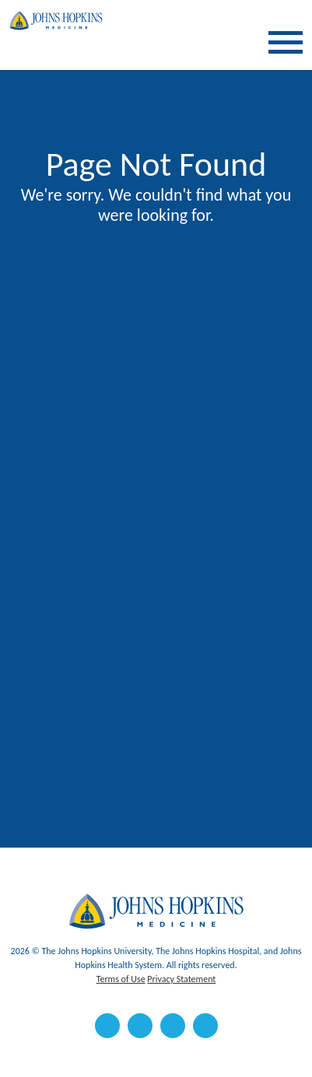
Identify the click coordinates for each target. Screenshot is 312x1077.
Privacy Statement (181, 979)
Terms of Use (120, 979)
